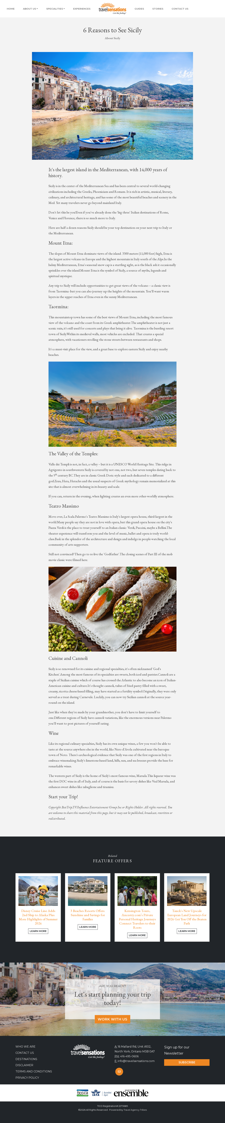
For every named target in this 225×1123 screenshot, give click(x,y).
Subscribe (187, 1062)
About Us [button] (29, 8)
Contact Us (180, 8)
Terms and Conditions (33, 1071)
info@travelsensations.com (136, 1061)
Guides (139, 8)
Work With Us (112, 1019)
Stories (157, 8)
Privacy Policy (27, 1077)
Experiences (81, 8)
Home (11, 8)
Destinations (26, 1059)
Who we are (25, 1046)
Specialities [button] (54, 8)
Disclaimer (24, 1065)
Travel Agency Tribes (135, 1110)
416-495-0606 (129, 1056)
